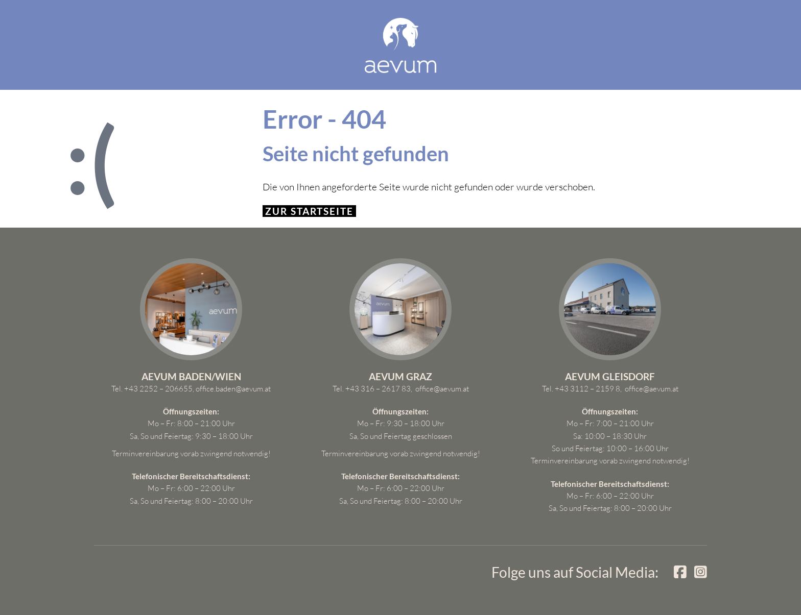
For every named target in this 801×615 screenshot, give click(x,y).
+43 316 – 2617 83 (378, 388)
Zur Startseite (309, 211)
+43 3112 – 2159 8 (587, 388)
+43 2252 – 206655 (158, 388)
